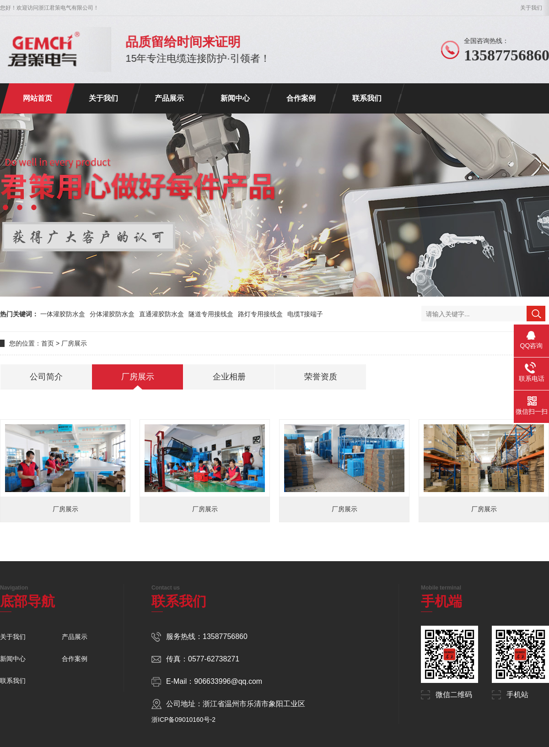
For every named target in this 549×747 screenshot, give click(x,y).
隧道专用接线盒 (210, 314)
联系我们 (367, 98)
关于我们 (531, 8)
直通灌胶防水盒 (161, 314)
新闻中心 (235, 98)
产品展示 (169, 98)
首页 (47, 343)
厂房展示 (74, 343)
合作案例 (301, 98)
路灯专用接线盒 (260, 314)
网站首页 (37, 98)
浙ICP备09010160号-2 (183, 719)
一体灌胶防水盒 (62, 314)
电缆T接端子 (305, 314)
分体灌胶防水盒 (112, 314)
